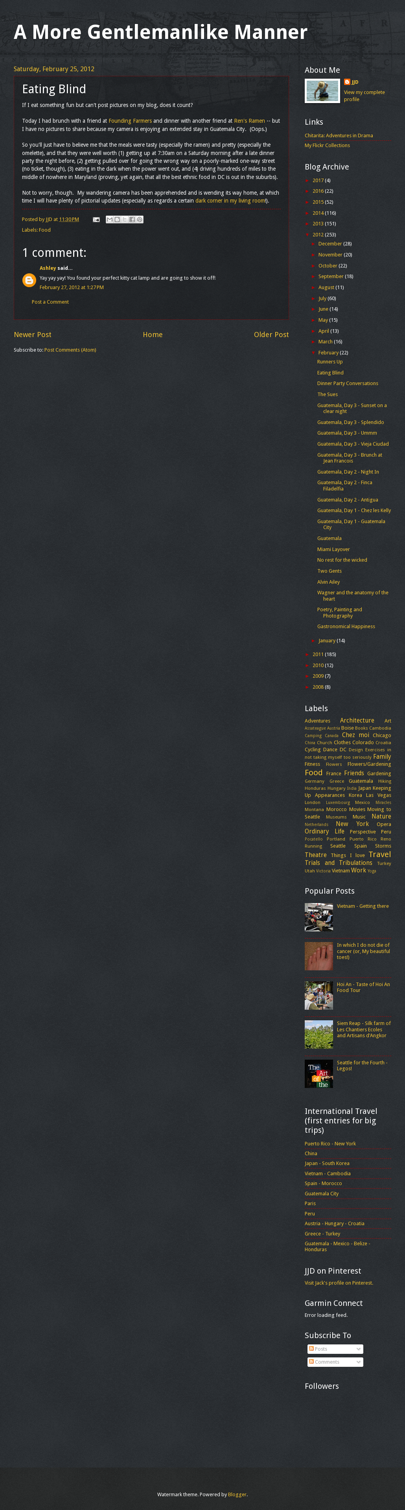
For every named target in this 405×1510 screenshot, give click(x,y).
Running (313, 846)
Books (361, 728)
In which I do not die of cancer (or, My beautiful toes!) (363, 951)
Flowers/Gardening (369, 764)
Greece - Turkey (322, 1234)
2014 (319, 213)
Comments (324, 1362)
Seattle (338, 846)
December (330, 244)
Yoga (372, 870)
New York (352, 824)
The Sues (327, 394)
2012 (319, 235)
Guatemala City (322, 1194)
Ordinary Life (324, 831)
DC (343, 749)
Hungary (337, 788)
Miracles (383, 802)
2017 (319, 180)
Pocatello (314, 839)
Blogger (237, 1494)
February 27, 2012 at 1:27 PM (72, 287)
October (328, 266)
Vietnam (341, 871)
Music (359, 817)
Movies (357, 809)
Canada (332, 735)
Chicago (382, 735)
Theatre (316, 855)
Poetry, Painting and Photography (339, 612)
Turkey (384, 863)
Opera (384, 824)
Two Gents (329, 571)
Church (324, 742)
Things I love (348, 855)
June (324, 309)
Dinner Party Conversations (347, 383)
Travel (379, 854)
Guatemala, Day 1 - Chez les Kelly (354, 510)
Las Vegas (378, 795)
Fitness (312, 764)
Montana (314, 809)
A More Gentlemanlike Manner (161, 32)
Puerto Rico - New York (330, 1144)
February (329, 353)
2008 (319, 687)
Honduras (315, 788)
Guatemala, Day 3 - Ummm (347, 433)
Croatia (383, 742)
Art (388, 721)
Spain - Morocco (323, 1183)
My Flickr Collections (327, 145)
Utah (310, 871)
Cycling (313, 749)
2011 (319, 654)
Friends (354, 773)
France (333, 773)
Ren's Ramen (249, 121)
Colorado (363, 742)
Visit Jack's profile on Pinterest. (339, 1283)
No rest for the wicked (342, 560)
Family (382, 756)
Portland (336, 839)
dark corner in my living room (230, 200)
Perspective (363, 832)
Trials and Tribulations (338, 863)
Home (153, 334)
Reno (386, 839)
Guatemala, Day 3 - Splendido (350, 422)
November (331, 255)
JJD (355, 82)
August (326, 287)
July (323, 298)
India (352, 788)
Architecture (357, 720)
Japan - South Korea (327, 1163)
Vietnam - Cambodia (328, 1173)
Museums (336, 817)
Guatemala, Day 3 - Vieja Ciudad (353, 444)
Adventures (317, 721)
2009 (319, 676)
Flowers (334, 764)
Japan (364, 788)
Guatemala (329, 538)
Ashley (48, 268)
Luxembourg (338, 802)
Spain (360, 846)
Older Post (271, 334)
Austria (333, 728)
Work (358, 870)
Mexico (362, 802)
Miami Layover (333, 549)
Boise (347, 728)
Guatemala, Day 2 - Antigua (347, 500)
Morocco (336, 809)
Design (356, 749)
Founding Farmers (130, 121)
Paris (310, 1203)
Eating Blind (330, 373)
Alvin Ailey (328, 582)
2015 (319, 202)
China (310, 742)
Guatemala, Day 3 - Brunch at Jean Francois (349, 458)
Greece (337, 781)
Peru (386, 832)
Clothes (342, 742)
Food (45, 230)
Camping (313, 735)
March (326, 342)
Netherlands (316, 824)
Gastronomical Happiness (346, 626)
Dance (330, 749)
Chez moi (355, 735)
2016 (319, 191)
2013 (319, 224)
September (331, 276)
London (312, 802)
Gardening (379, 773)
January (327, 640)
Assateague (315, 728)
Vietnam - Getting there (363, 906)
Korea (355, 795)
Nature (381, 816)
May (323, 320)
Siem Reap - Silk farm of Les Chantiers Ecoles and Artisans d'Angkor (364, 1029)
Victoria (323, 870)
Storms (383, 846)
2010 (319, 665)
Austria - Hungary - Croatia (334, 1223)
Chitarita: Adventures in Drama (339, 135)
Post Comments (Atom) (70, 350)
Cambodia (380, 728)
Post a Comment (50, 302)
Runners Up (330, 362)
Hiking (384, 781)
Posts (318, 1349)
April (324, 331)
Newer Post (33, 334)
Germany (314, 781)
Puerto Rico (363, 839)
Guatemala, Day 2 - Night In (348, 472)
